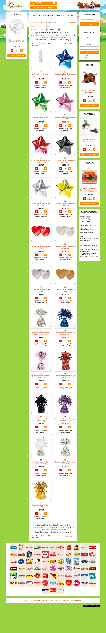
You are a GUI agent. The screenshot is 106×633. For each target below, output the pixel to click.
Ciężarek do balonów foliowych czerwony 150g (41, 170)
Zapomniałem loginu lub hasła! (89, 63)
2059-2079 (43, 42)
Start (14, 13)
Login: (89, 43)
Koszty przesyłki (45, 13)
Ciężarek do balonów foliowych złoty (65, 305)
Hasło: (89, 50)
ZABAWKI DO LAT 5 (15, 115)
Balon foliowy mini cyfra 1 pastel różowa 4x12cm (40, 79)
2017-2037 (64, 40)
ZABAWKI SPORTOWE (16, 119)
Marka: (32, 31)
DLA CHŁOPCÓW (15, 44)
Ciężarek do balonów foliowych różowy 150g (65, 124)
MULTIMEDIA (13, 94)
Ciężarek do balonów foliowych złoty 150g (65, 215)
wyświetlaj (66, 48)
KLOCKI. (12, 79)
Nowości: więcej (89, 111)
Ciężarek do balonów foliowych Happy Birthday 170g (41, 350)
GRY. (11, 65)
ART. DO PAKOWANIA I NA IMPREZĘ (46, 27)
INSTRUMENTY (14, 70)
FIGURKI (12, 61)
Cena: (48, 31)
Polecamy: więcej (89, 209)
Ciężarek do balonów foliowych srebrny (41, 305)
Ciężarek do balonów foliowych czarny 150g (65, 170)
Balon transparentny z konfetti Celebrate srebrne (16, 170)
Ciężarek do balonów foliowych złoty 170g (41, 530)
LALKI (11, 90)
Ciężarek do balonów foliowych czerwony (41, 260)
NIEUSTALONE (14, 124)
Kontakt (76, 13)
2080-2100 (50, 42)
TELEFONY (13, 112)
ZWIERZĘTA (13, 122)
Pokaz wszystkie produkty (44, 7)
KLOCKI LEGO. (14, 81)
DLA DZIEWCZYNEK (16, 47)
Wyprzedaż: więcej (89, 160)
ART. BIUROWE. (14, 28)
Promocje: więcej (17, 185)
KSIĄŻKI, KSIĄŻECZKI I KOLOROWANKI (15, 86)
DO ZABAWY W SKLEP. (17, 56)
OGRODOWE (14, 99)
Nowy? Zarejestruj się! (89, 61)
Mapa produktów (92, 13)
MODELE (12, 92)
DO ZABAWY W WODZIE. (17, 58)
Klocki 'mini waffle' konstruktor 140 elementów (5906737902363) (89, 195)
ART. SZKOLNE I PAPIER (17, 37)
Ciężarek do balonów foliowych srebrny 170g (65, 485)
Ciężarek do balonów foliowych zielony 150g (41, 124)
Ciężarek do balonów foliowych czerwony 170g (65, 395)
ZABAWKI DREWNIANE (17, 117)
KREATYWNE (14, 83)
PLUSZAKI (13, 101)
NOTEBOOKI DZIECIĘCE (17, 97)
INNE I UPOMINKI (15, 68)
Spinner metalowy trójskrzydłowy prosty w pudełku (89, 146)
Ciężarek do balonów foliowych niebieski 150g (65, 79)
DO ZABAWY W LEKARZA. (18, 49)
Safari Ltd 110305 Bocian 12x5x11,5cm (89, 96)
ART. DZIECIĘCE (15, 35)
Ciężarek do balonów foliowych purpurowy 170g (65, 440)
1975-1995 (50, 40)
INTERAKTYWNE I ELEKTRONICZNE (14, 73)
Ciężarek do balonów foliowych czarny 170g (41, 440)
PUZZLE (12, 104)
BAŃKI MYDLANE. (15, 40)
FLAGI (11, 63)
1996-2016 (57, 40)
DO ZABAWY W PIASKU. (17, 54)
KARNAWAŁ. (13, 76)
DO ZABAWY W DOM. (16, 51)
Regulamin (60, 13)
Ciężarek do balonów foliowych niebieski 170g (65, 350)
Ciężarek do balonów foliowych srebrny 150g (41, 215)
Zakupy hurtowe (29, 13)
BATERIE (12, 42)
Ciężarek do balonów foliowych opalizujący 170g (41, 485)
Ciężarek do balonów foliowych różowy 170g (41, 395)
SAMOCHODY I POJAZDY (17, 110)
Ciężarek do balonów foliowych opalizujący (65, 260)
